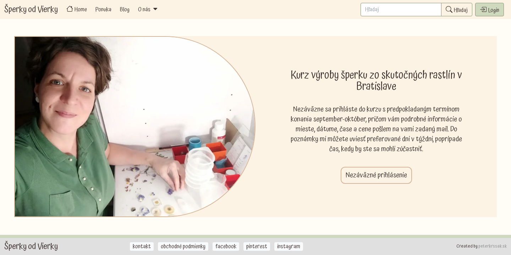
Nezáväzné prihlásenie (376, 175)
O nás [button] (148, 9)
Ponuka (103, 9)
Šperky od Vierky (31, 9)
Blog (125, 9)
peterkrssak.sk (492, 246)
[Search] (401, 9)
